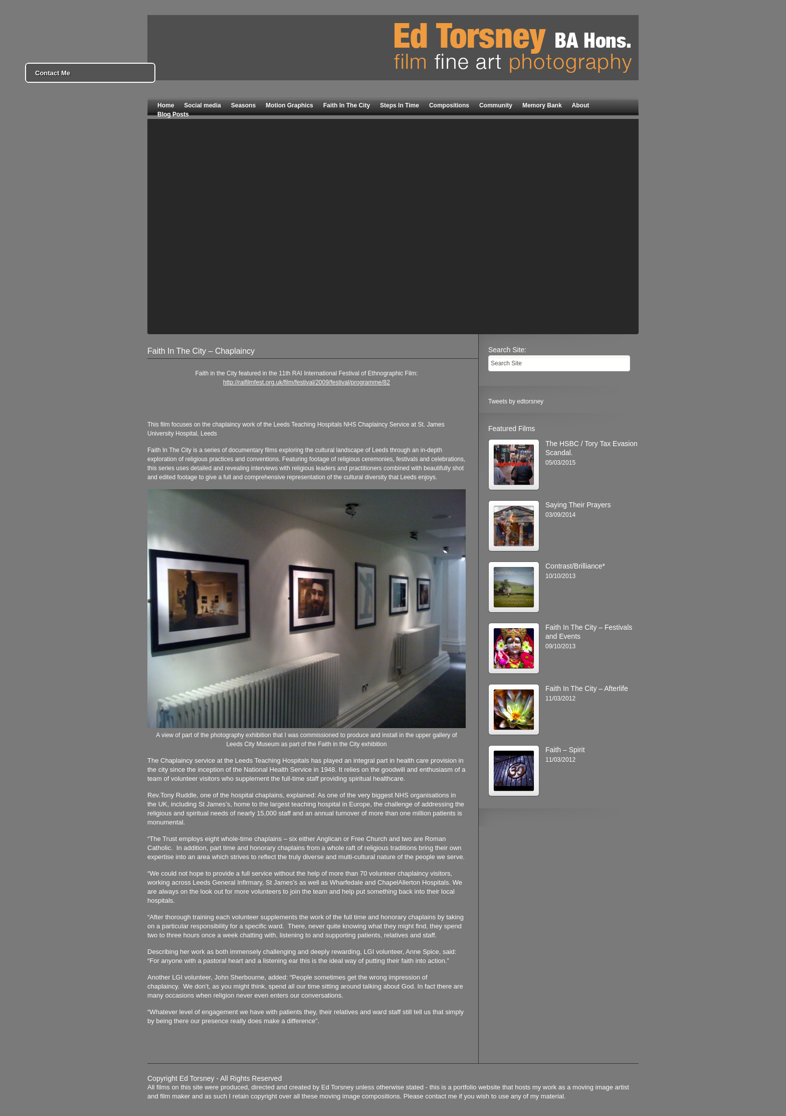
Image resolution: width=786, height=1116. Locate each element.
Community (495, 105)
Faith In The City (346, 105)
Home (165, 105)
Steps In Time (399, 105)
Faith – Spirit (565, 750)
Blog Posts (173, 114)
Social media (202, 105)
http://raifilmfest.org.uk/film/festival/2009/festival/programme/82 (306, 382)
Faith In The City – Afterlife (586, 688)
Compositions (449, 105)
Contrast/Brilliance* (575, 566)
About (581, 105)
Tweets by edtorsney (515, 401)
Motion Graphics (289, 105)
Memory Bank (542, 105)
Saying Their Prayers (578, 505)
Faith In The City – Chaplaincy (201, 351)
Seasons (243, 105)
